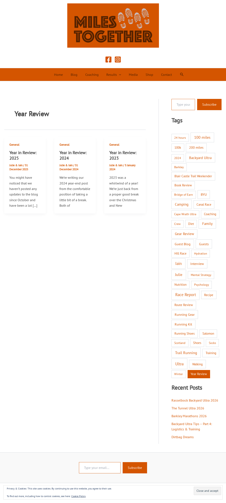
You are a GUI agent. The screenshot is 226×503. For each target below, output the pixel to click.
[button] (119, 74)
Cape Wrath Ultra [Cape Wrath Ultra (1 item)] (185, 214)
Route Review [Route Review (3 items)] (183, 305)
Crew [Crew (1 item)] (177, 224)
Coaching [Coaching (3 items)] (210, 214)
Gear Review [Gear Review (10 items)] (184, 233)
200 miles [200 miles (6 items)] (196, 147)
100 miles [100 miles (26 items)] (202, 137)
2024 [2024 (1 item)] (177, 158)
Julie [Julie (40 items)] (178, 274)
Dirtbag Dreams (182, 436)
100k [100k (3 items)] (177, 147)
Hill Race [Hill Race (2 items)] (180, 253)
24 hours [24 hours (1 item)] (180, 138)
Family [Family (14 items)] (207, 223)
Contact (163, 74)
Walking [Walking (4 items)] (197, 364)
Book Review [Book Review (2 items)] (183, 185)
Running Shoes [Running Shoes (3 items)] (184, 333)
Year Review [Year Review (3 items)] (199, 374)
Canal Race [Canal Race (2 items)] (204, 204)
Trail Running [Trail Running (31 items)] (186, 352)
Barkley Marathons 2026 (189, 415)
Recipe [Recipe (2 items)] (208, 295)
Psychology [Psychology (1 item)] (201, 285)
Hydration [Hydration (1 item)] (200, 253)
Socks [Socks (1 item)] (212, 343)
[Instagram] (117, 59)
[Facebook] (108, 59)
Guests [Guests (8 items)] (204, 244)
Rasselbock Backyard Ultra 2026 (194, 400)
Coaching (93, 74)
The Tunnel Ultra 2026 (187, 408)
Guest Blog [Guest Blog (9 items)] (183, 244)
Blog (76, 74)
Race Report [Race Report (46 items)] (185, 294)
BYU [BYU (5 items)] (204, 194)
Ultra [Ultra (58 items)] (179, 363)
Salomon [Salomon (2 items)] (208, 333)
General (14, 145)
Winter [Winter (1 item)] (178, 374)
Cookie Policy (78, 496)
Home (61, 74)
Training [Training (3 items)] (211, 353)
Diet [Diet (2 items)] (191, 224)
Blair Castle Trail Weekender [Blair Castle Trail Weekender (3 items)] (193, 176)
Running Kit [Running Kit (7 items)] (183, 324)
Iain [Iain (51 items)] (178, 263)
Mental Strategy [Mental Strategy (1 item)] (201, 275)
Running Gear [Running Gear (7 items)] (185, 314)
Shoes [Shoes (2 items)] (197, 343)
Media (132, 74)
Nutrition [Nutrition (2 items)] (180, 285)
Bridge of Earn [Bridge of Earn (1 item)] (183, 195)
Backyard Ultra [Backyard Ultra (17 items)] (200, 157)
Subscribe (209, 104)
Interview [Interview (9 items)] (197, 263)
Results (113, 74)
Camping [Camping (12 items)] (181, 204)
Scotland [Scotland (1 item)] (179, 343)
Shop (147, 74)
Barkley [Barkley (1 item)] (179, 167)
